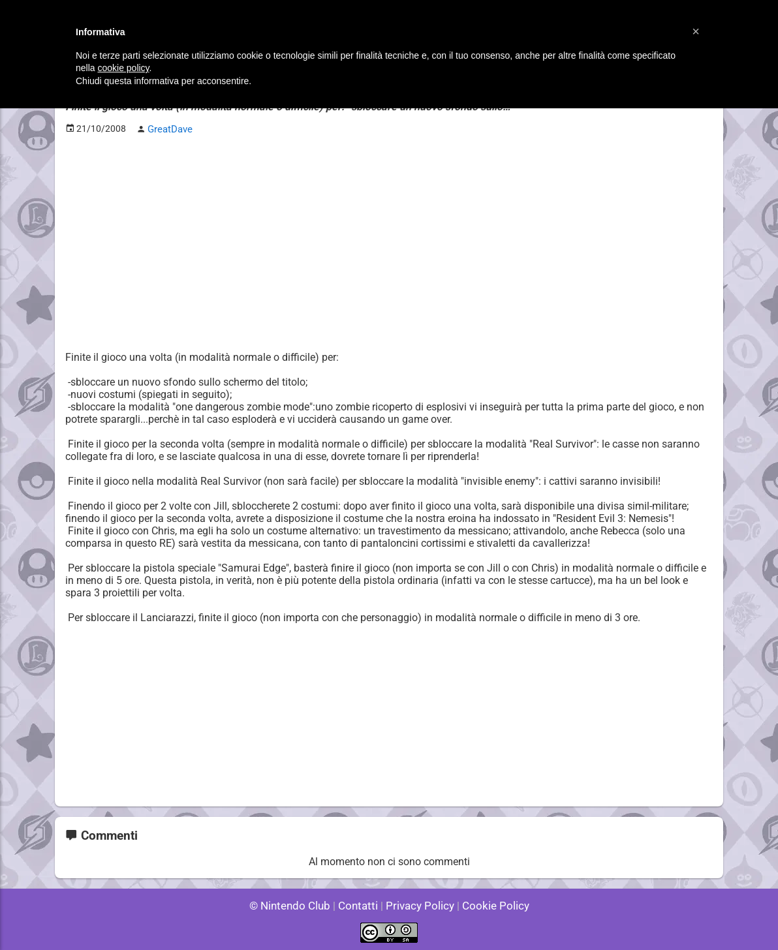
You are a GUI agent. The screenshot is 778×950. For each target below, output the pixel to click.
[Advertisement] (389, 235)
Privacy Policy (418, 904)
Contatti (360, 904)
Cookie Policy (489, 904)
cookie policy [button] (123, 68)
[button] (695, 31)
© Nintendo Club (295, 904)
